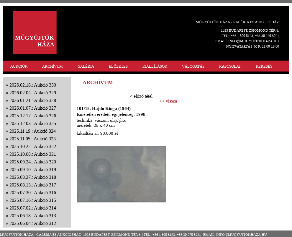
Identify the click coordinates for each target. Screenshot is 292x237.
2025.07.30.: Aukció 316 (32, 192)
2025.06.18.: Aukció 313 (32, 215)
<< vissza (168, 101)
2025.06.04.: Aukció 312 (32, 223)
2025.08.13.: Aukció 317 (32, 185)
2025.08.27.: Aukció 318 (32, 177)
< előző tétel (141, 96)
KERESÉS (264, 66)
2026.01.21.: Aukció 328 (32, 100)
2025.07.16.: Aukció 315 (32, 200)
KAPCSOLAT (230, 66)
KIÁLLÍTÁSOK (154, 66)
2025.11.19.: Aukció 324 (32, 131)
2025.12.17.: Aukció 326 (32, 116)
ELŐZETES (118, 66)
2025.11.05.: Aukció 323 (32, 139)
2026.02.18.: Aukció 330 (32, 85)
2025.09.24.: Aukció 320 (32, 162)
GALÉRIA (86, 66)
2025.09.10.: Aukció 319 (32, 169)
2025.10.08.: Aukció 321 (32, 154)
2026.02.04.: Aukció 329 (32, 93)
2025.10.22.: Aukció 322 (32, 146)
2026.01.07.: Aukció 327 (32, 108)
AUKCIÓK (18, 66)
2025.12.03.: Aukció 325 (32, 123)
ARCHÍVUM (52, 66)
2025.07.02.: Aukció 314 (32, 208)
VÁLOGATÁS (193, 66)
